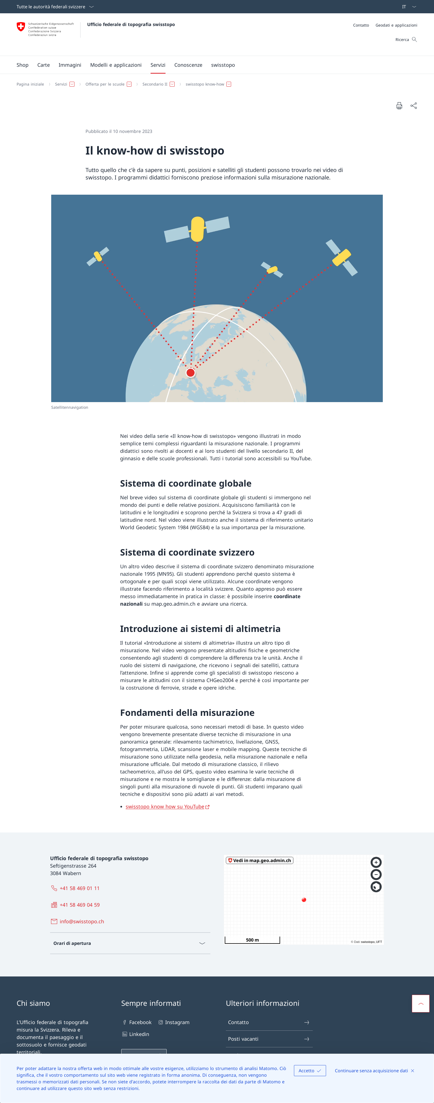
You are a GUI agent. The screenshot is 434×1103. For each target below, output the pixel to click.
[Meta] (385, 25)
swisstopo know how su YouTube (165, 806)
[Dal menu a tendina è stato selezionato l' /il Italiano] (407, 6)
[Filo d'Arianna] (214, 84)
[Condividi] (413, 105)
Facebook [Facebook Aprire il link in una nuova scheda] (136, 1022)
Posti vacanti (269, 1038)
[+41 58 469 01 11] (76, 888)
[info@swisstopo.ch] (78, 921)
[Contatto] (361, 25)
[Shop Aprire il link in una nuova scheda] (22, 65)
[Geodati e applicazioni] (396, 25)
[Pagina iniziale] (30, 84)
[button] (43, 65)
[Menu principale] (212, 65)
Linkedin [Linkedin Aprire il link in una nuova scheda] (135, 1034)
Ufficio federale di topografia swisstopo (131, 24)
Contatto (269, 1022)
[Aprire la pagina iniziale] (96, 34)
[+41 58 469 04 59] (76, 904)
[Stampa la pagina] (399, 105)
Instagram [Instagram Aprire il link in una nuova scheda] (173, 1022)
